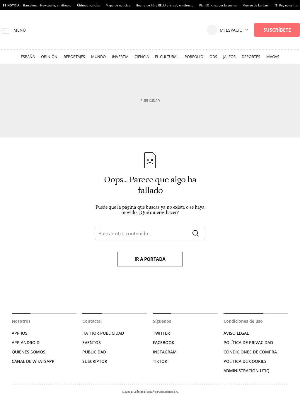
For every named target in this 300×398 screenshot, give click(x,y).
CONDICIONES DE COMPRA (250, 352)
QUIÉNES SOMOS (28, 352)
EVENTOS (91, 342)
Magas (272, 56)
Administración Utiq (247, 370)
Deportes (251, 56)
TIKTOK (160, 361)
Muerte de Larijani (256, 5)
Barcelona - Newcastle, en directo (47, 5)
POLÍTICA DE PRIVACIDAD (248, 342)
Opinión (49, 56)
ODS (213, 56)
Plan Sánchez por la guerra (218, 5)
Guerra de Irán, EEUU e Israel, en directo (164, 5)
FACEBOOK (163, 342)
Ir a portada (150, 259)
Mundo (98, 56)
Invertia (120, 56)
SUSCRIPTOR (94, 361)
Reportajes (74, 56)
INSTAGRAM (165, 352)
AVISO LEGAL (236, 333)
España (28, 56)
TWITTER (161, 333)
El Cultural (166, 56)
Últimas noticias (88, 5)
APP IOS (20, 333)
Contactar (92, 321)
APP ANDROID (26, 342)
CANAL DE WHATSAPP (33, 361)
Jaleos (229, 56)
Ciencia (141, 56)
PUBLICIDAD (94, 352)
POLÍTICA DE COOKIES (245, 361)
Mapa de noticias (118, 5)
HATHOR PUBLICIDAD (103, 333)
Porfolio (194, 56)
